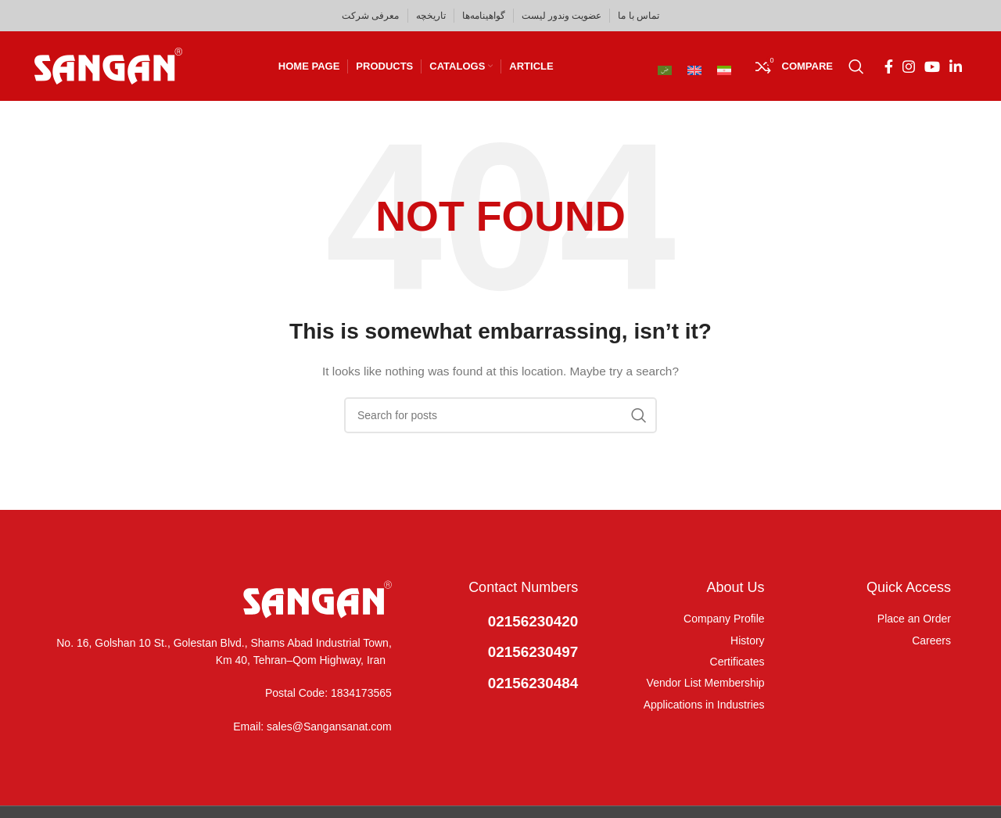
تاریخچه (431, 15)
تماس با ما (638, 15)
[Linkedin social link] (956, 66)
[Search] (856, 66)
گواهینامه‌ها (483, 15)
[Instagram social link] (909, 66)
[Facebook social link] (889, 66)
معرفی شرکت (370, 15)
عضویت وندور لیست (562, 15)
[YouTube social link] (932, 66)
